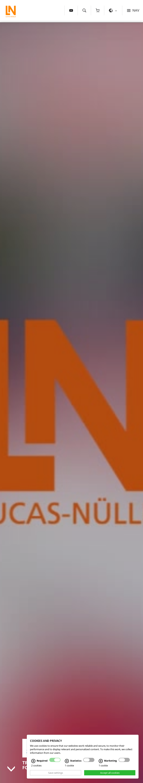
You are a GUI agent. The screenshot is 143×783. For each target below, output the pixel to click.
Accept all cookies (110, 772)
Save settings (55, 772)
